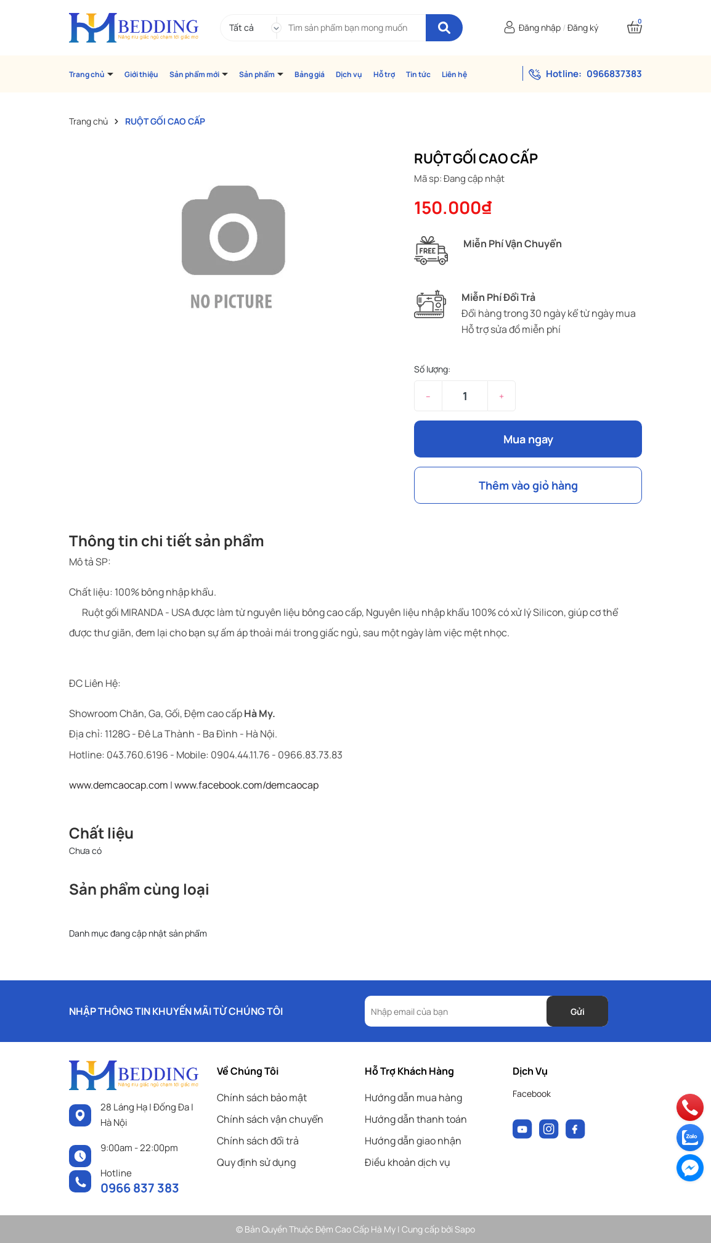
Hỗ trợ (384, 74)
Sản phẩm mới (195, 74)
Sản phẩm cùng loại (139, 889)
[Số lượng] (464, 395)
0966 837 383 (139, 1187)
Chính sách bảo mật (262, 1097)
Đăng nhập (540, 27)
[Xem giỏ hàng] (634, 27)
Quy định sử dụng (256, 1162)
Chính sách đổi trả (258, 1140)
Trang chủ (87, 74)
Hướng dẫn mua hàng (413, 1097)
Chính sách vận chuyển (270, 1119)
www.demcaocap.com (118, 785)
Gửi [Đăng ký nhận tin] (578, 1011)
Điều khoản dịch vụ (407, 1162)
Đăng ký (582, 27)
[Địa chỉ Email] (486, 1011)
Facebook (532, 1093)
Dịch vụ (349, 74)
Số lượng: (432, 369)
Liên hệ (454, 74)
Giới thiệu (141, 74)
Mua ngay (528, 439)
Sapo (465, 1229)
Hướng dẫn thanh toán (416, 1119)
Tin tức (418, 74)
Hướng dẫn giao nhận (413, 1140)
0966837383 (614, 73)
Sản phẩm (257, 74)
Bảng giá (310, 74)
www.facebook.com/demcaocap (246, 785)
